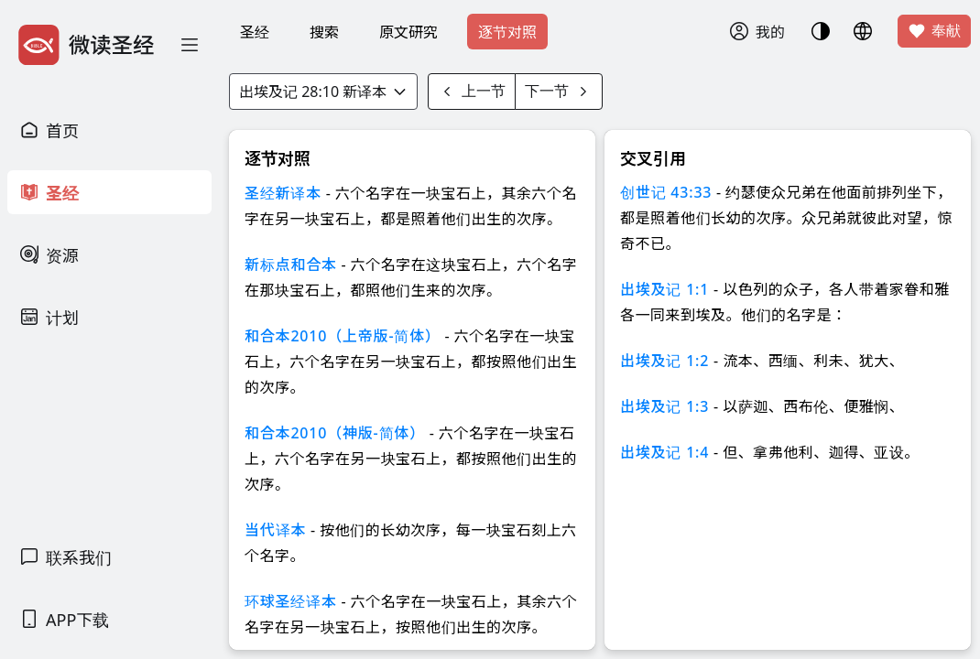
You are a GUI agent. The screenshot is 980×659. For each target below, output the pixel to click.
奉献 (934, 31)
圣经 (254, 32)
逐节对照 (507, 32)
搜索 (324, 32)
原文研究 (408, 32)
